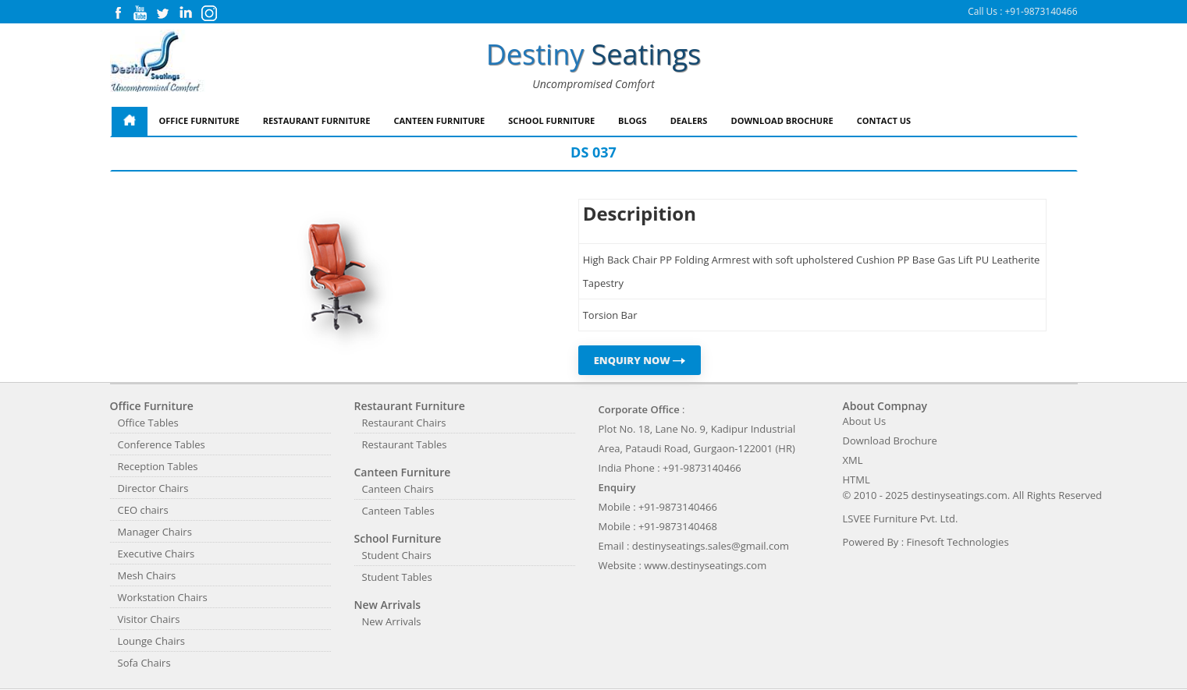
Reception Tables (158, 466)
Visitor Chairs (149, 619)
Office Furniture (199, 120)
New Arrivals (391, 621)
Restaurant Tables (404, 444)
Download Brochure (781, 120)
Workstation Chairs (163, 597)
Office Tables (148, 423)
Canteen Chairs (398, 489)
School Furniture (551, 120)
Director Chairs (153, 488)
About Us (865, 421)
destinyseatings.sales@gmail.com (710, 546)
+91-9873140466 (1040, 11)
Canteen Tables (398, 511)
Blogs (632, 120)
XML (853, 460)
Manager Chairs (155, 532)
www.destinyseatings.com (705, 565)
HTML (856, 479)
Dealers (689, 120)
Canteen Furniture (439, 120)
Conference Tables (161, 444)
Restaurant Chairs (404, 423)
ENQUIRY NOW (640, 360)
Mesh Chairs (147, 575)
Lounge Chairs (151, 641)
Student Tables (397, 577)
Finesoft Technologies (958, 542)
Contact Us (884, 120)
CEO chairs (143, 510)
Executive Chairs (156, 554)
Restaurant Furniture (317, 120)
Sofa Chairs (144, 663)
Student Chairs (397, 555)
